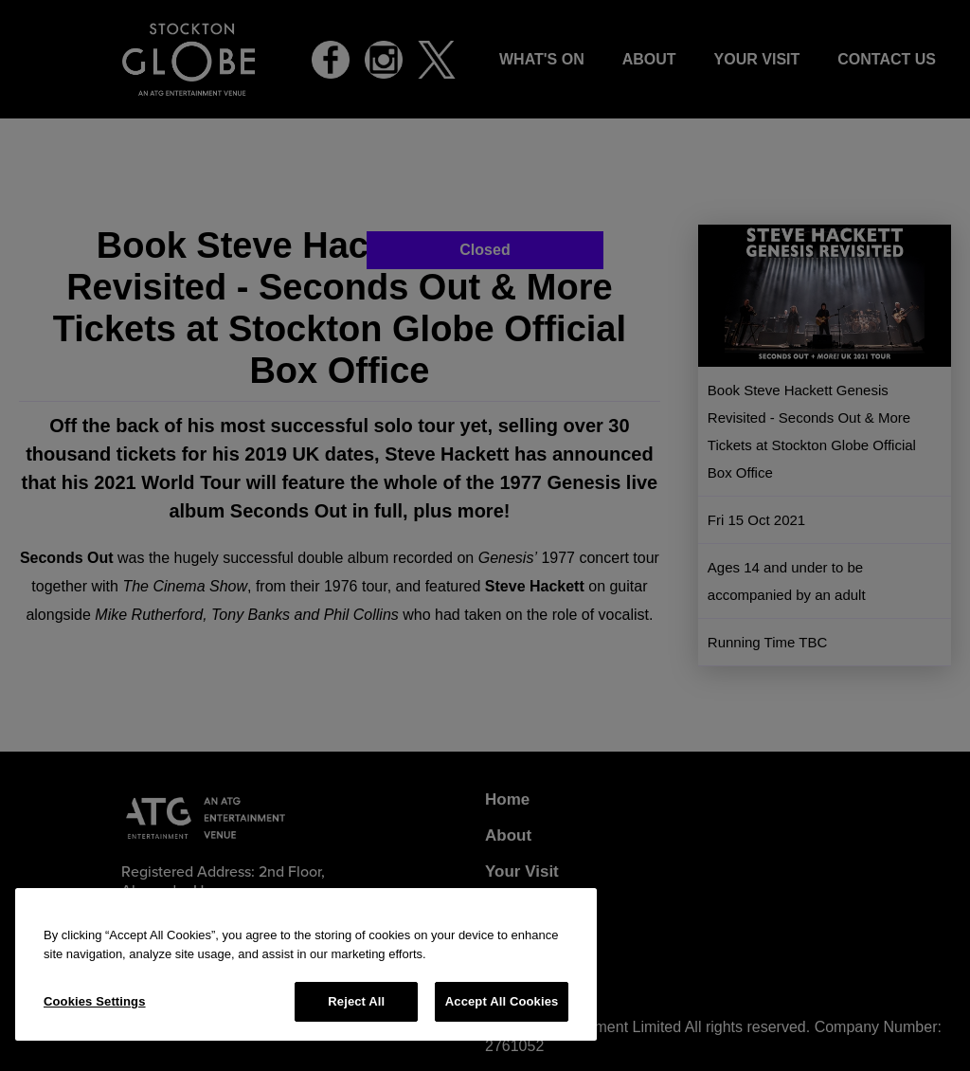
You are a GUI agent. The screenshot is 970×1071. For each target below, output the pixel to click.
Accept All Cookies (502, 1001)
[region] (306, 964)
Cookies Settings (95, 1001)
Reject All (356, 1001)
